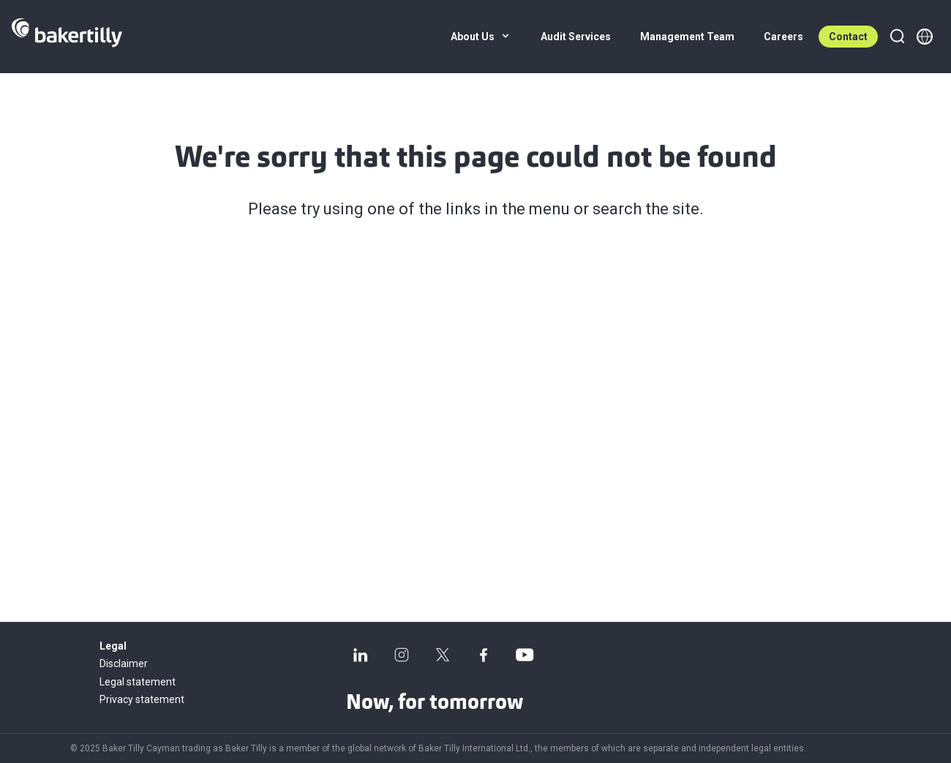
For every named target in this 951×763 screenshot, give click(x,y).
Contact (848, 36)
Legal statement (137, 682)
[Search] (897, 36)
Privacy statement (141, 699)
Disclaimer (123, 663)
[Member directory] (924, 36)
